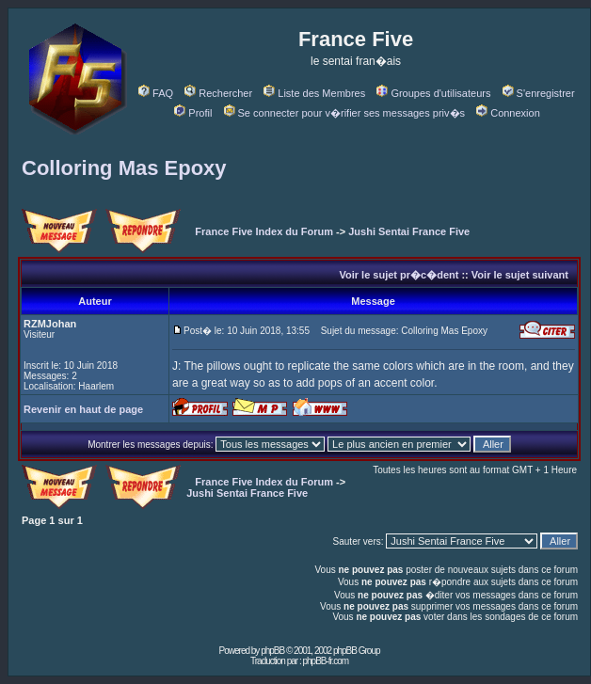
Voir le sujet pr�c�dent (398, 274)
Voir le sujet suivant (519, 274)
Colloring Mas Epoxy (124, 168)
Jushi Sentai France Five (409, 231)
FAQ (155, 93)
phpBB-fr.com (325, 661)
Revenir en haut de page (83, 409)
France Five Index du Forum (264, 231)
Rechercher (218, 93)
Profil (193, 113)
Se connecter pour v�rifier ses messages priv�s (344, 113)
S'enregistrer (539, 93)
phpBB (272, 650)
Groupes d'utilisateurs (433, 93)
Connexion (508, 113)
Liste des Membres (314, 93)
